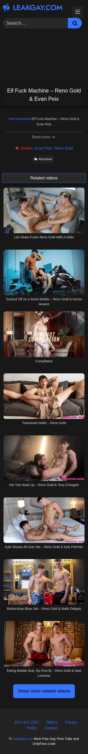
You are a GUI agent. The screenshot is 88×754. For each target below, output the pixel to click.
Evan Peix (43, 148)
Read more (43, 137)
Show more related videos (44, 690)
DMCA (51, 722)
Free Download (20, 119)
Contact (50, 728)
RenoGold (43, 159)
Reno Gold (64, 148)
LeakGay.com (22, 739)
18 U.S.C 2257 (26, 722)
